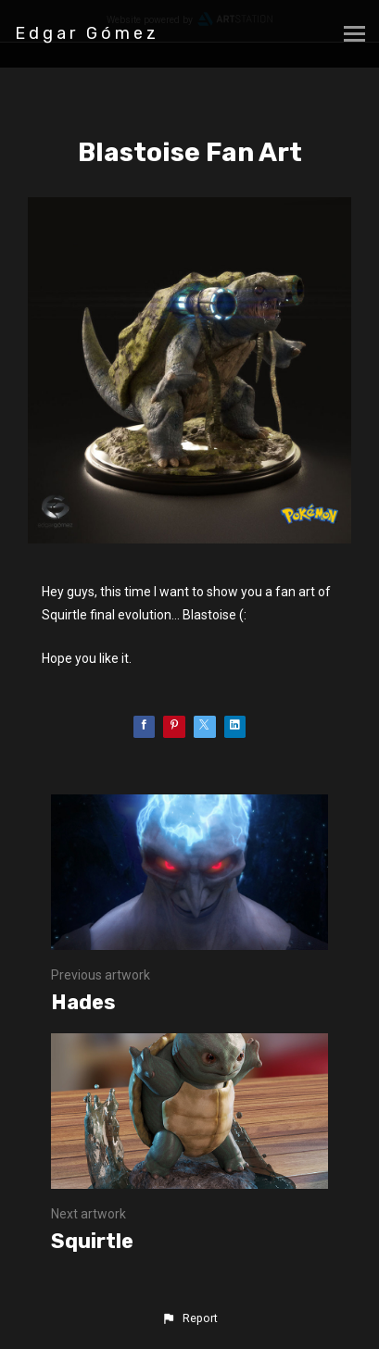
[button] (189, 1318)
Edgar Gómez (87, 33)
